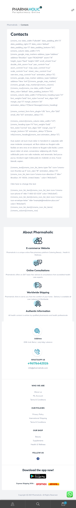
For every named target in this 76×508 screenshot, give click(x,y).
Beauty (38, 437)
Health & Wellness (38, 444)
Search (38, 504)
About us (38, 392)
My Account (38, 396)
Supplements (38, 441)
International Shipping (38, 418)
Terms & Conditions (38, 400)
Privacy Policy (38, 414)
